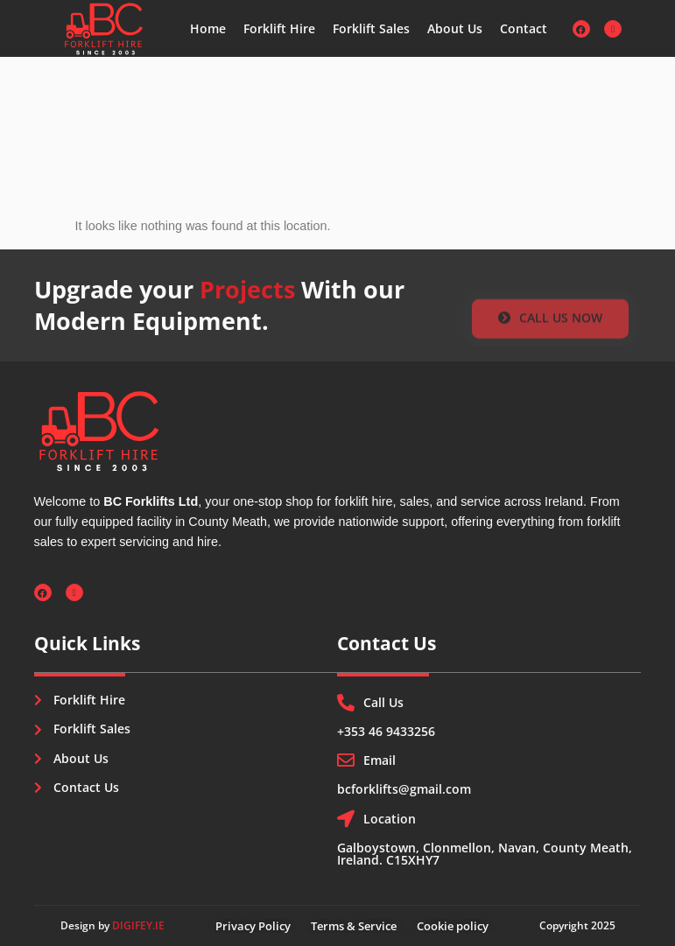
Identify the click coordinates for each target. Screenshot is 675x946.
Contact (523, 28)
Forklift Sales (371, 28)
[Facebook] (581, 29)
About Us (454, 28)
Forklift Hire (279, 28)
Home (208, 28)
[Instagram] (613, 29)
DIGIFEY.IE (138, 925)
